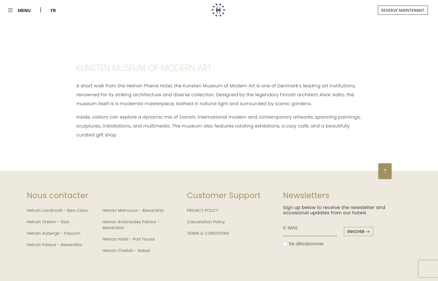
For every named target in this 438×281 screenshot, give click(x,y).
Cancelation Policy (206, 222)
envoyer (358, 231)
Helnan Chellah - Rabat (126, 250)
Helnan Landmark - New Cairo (57, 210)
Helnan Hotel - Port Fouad (129, 239)
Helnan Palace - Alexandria (54, 245)
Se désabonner (303, 244)
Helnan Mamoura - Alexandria (133, 210)
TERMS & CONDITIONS (208, 233)
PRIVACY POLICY (202, 210)
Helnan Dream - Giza (48, 222)
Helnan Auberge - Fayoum (53, 233)
